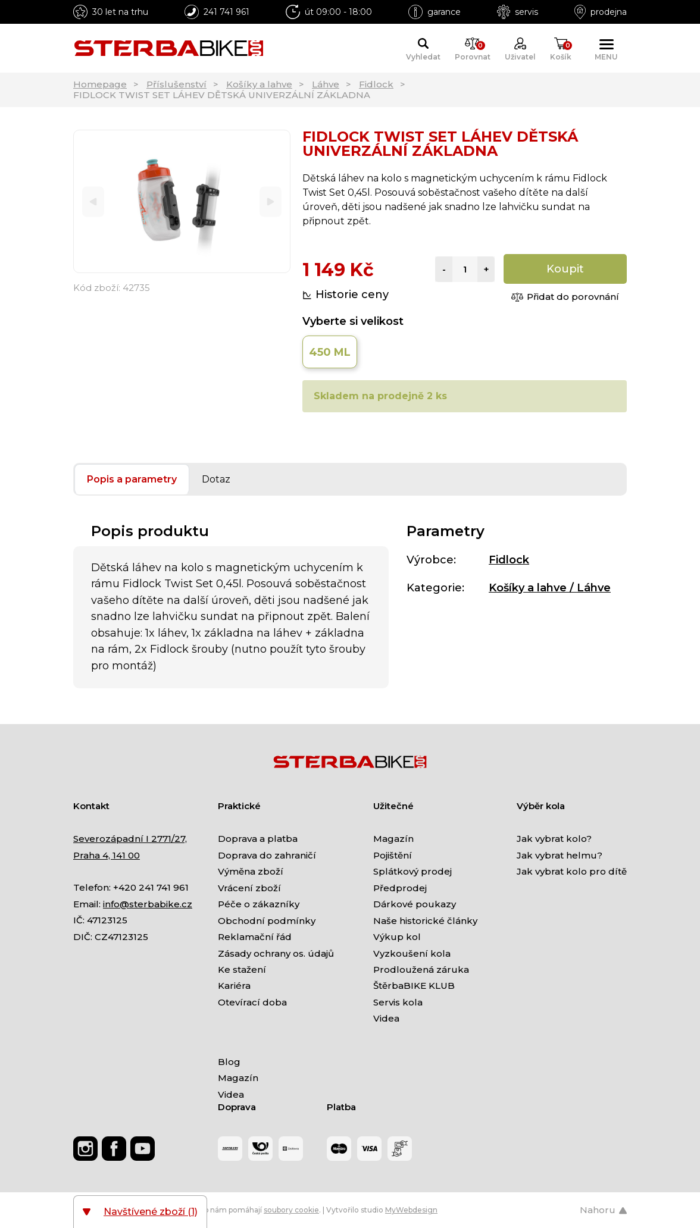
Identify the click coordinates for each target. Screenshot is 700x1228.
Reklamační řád (255, 936)
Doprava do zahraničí (267, 855)
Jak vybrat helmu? (559, 855)
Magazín (393, 838)
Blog (229, 1061)
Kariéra (234, 985)
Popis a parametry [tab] (132, 479)
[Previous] (93, 201)
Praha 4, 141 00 (106, 855)
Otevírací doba (252, 1002)
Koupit (565, 268)
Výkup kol (397, 936)
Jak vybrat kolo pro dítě (572, 871)
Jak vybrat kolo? (554, 838)
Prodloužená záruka (421, 969)
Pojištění (392, 855)
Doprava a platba (258, 838)
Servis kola (398, 1002)
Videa (386, 1018)
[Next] (271, 201)
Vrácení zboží (249, 888)
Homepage (100, 84)
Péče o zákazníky (258, 904)
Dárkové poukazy (414, 904)
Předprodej (400, 888)
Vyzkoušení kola (412, 953)
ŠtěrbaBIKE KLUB (414, 985)
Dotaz (216, 479)
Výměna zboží (250, 871)
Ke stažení (242, 969)
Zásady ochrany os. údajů (276, 953)
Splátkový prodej (412, 871)
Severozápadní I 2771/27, (130, 838)
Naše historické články (425, 920)
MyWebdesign (411, 1209)
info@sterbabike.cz (147, 904)
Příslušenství (176, 84)
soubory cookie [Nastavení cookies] (291, 1209)
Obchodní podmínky (266, 920)
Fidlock (376, 84)
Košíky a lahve (259, 84)
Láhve (325, 84)
